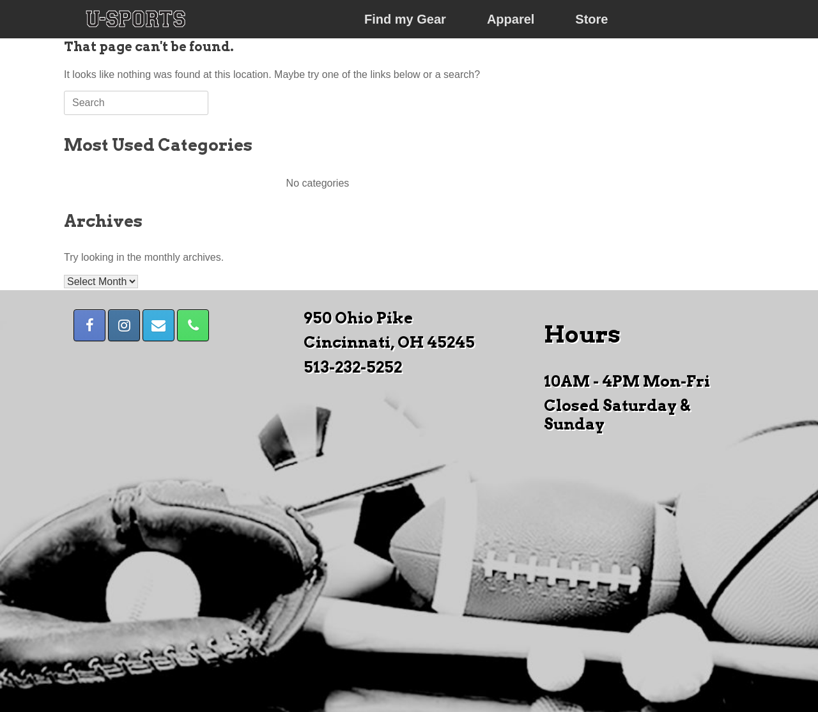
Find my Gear (405, 19)
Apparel (510, 19)
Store (591, 19)
